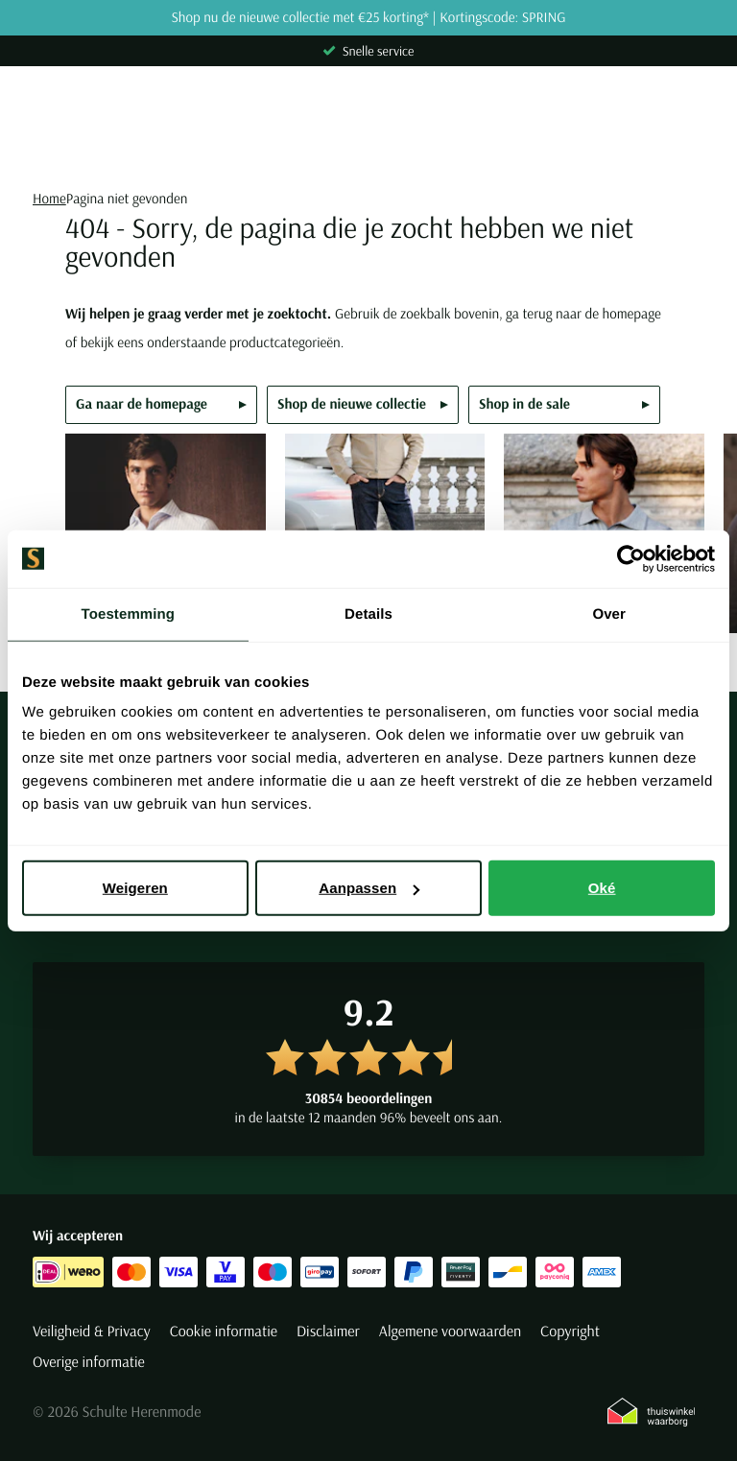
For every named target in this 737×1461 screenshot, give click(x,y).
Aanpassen (369, 888)
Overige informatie (89, 1362)
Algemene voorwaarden (450, 1331)
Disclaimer (328, 1331)
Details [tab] (368, 613)
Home (49, 198)
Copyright (570, 1331)
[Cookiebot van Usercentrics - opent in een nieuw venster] (631, 558)
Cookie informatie (223, 1331)
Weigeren (135, 888)
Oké (602, 888)
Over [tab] (609, 613)
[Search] (368, 150)
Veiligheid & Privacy (92, 1331)
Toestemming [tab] (129, 613)
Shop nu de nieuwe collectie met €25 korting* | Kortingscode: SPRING (368, 18)
